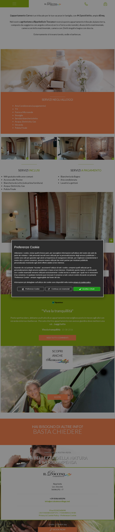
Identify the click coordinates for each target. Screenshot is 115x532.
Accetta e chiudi (86, 289)
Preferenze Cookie (31, 289)
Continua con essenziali (59, 289)
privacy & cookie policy (82, 282)
